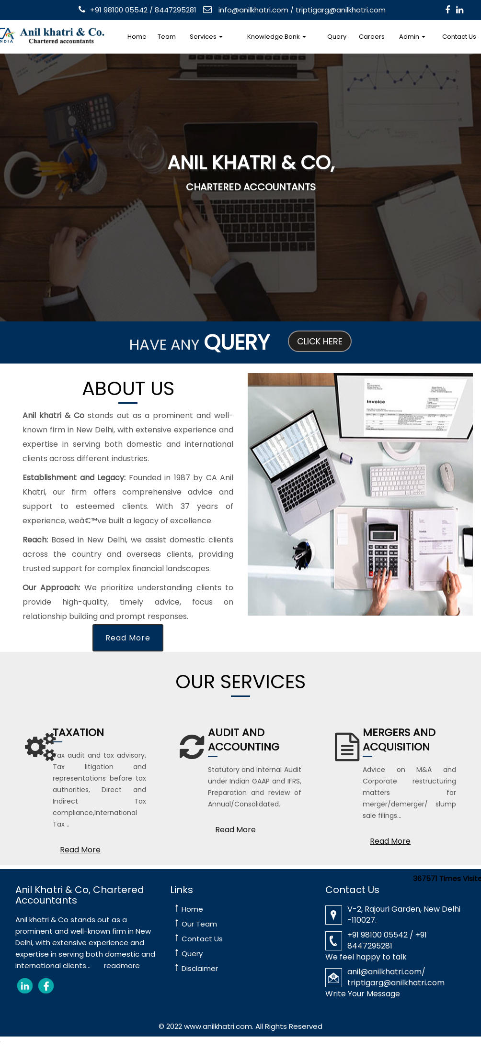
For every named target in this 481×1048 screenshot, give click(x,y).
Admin (412, 36)
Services (206, 36)
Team (167, 36)
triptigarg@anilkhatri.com (341, 10)
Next (445, 189)
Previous (31, 189)
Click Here (320, 341)
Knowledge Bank (276, 36)
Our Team (199, 924)
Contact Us (202, 939)
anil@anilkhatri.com (384, 971)
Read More (127, 637)
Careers (372, 36)
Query (336, 36)
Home (137, 36)
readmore (122, 965)
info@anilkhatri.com (252, 10)
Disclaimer (200, 968)
